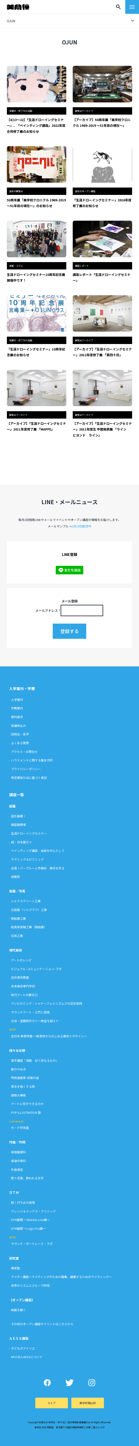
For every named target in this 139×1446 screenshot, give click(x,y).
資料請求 (17, 717)
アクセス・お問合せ (24, 751)
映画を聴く (18, 1310)
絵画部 (15, 876)
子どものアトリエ (23, 1348)
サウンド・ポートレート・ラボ (32, 1243)
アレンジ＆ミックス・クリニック (33, 1211)
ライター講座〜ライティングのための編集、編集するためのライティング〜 (61, 1277)
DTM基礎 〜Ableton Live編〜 (30, 1220)
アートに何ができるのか (27, 1104)
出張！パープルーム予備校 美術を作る (37, 868)
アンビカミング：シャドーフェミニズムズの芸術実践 (46, 1003)
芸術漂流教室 (20, 977)
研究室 (14, 1258)
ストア (51, 1403)
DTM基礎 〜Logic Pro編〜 (28, 1228)
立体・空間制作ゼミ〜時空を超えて (34, 1021)
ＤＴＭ (14, 1192)
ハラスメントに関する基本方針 (32, 760)
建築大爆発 (18, 1095)
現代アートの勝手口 (24, 995)
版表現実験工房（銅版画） (29, 927)
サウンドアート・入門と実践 (30, 1012)
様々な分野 (17, 1050)
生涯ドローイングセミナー (29, 833)
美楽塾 (15, 1268)
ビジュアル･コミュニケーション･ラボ (36, 969)
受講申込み (18, 725)
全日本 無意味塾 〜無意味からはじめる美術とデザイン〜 (49, 1036)
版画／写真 (17, 891)
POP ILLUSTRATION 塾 (26, 1112)
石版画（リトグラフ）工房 (29, 910)
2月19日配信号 (81, 526)
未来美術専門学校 (23, 986)
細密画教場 (18, 824)
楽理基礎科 (18, 1152)
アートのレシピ (21, 960)
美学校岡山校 (87, 1403)
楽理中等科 (18, 1161)
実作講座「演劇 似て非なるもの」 (35, 1060)
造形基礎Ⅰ (18, 816)
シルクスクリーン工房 (26, 901)
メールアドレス (47, 610)
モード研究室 (20, 1127)
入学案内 (17, 699)
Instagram (92, 1382)
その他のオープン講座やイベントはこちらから (42, 1324)
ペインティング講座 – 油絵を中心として (37, 850)
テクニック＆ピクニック (27, 859)
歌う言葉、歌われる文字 (27, 1178)
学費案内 (17, 708)
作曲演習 (17, 1169)
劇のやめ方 (18, 1069)
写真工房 (17, 936)
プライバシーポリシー (26, 769)
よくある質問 (20, 743)
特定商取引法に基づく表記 (29, 777)
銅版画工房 (18, 918)
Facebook (47, 1382)
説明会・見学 (20, 734)
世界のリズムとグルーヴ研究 (30, 1285)
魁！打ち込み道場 (23, 1202)
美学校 (22, 7)
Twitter (69, 1382)
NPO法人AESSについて (26, 1357)
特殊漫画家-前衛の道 (25, 1078)
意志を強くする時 (23, 1086)
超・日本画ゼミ (21, 842)
